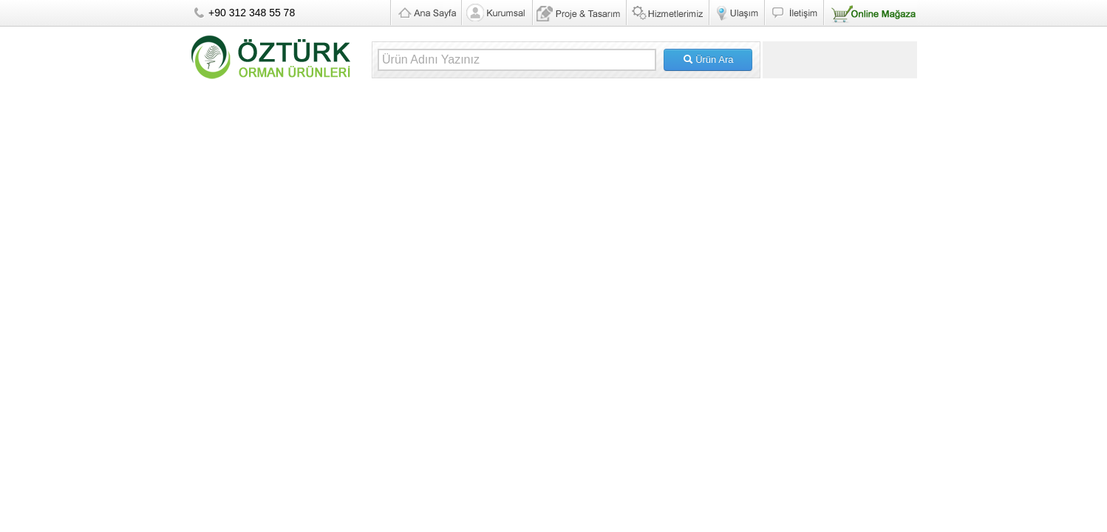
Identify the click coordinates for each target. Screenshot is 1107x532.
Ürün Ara (708, 59)
